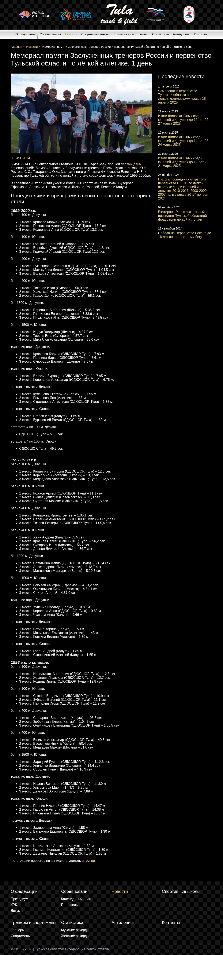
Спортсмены (20, 936)
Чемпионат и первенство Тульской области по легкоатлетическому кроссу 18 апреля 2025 (182, 96)
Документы (19, 911)
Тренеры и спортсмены (131, 34)
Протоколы (70, 905)
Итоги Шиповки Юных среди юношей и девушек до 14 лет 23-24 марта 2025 (183, 140)
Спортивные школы (95, 34)
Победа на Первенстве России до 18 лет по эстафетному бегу (184, 235)
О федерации (25, 34)
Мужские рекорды (75, 930)
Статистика (160, 34)
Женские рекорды (75, 936)
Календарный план (76, 899)
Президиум (19, 899)
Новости (71, 34)
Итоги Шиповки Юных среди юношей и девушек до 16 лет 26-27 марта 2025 (183, 119)
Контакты (201, 34)
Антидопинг (181, 34)
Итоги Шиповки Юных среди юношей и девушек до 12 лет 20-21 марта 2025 (183, 162)
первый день (131, 164)
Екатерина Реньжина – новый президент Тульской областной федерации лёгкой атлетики (182, 215)
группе (90, 860)
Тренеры (17, 930)
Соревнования (50, 34)
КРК (14, 905)
